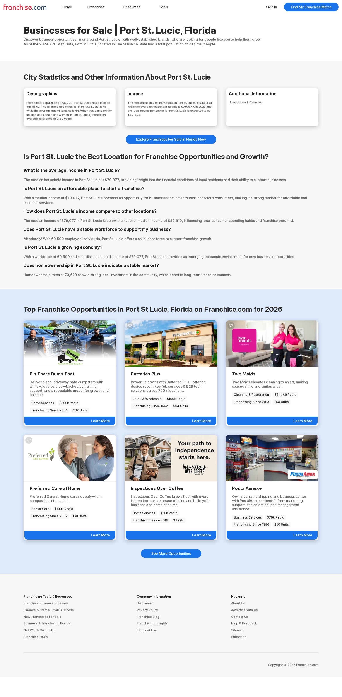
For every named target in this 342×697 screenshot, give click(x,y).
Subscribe (238, 657)
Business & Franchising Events (47, 643)
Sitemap (237, 650)
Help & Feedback (244, 643)
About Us (238, 623)
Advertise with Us (244, 630)
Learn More (100, 441)
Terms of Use (147, 650)
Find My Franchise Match (311, 7)
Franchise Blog (148, 636)
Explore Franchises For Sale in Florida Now (171, 159)
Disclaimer (145, 623)
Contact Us (239, 636)
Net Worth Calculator (39, 650)
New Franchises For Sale (42, 636)
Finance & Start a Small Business (49, 630)
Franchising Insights (152, 643)
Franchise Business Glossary (46, 623)
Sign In (271, 7)
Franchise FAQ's (36, 657)
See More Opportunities (171, 573)
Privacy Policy (147, 630)
